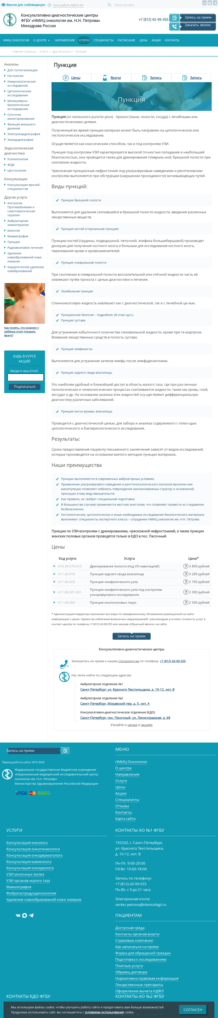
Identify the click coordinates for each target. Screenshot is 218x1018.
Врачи (115, 77)
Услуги (84, 40)
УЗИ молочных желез (25, 874)
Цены (143, 40)
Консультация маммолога (28, 861)
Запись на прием (198, 17)
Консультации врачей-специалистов (24, 187)
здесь (129, 315)
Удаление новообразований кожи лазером (24, 257)
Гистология (15, 76)
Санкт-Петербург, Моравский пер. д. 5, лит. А (115, 703)
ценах (132, 725)
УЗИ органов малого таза (28, 880)
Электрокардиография (23, 134)
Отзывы (122, 805)
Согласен (193, 1009)
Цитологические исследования (19, 93)
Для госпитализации (22, 70)
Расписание (126, 40)
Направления (65, 40)
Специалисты (103, 40)
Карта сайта (125, 818)
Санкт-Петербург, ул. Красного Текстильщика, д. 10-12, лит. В (127, 689)
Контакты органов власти (137, 934)
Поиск (110, 5)
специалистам (128, 661)
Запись (156, 77)
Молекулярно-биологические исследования (18, 105)
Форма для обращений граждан (143, 953)
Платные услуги (129, 965)
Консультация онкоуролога (30, 867)
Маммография (17, 236)
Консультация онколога (27, 842)
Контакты (172, 40)
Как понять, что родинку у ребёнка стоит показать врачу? (21, 331)
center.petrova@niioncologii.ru (140, 904)
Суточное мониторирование (20, 117)
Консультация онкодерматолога (34, 855)
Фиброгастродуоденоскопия (31, 893)
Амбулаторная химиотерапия (18, 223)
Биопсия (13, 230)
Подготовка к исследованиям (140, 959)
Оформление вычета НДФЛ (139, 990)
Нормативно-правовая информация (146, 978)
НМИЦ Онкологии (131, 761)
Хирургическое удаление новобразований (25, 269)
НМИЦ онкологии (16, 40)
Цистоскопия (16, 170)
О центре (40, 40)
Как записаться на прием (137, 946)
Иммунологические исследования (21, 83)
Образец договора (131, 972)
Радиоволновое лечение (25, 248)
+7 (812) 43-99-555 (153, 19)
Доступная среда (129, 927)
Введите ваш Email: (24, 371)
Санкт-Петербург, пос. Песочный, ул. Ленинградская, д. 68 (125, 718)
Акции (156, 40)
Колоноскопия (17, 159)
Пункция (13, 242)
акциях (147, 725)
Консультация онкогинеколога (33, 848)
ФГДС (11, 165)
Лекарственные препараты (139, 984)
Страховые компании (134, 940)
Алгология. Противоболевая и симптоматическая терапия (21, 209)
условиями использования (104, 1012)
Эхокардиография (20, 140)
